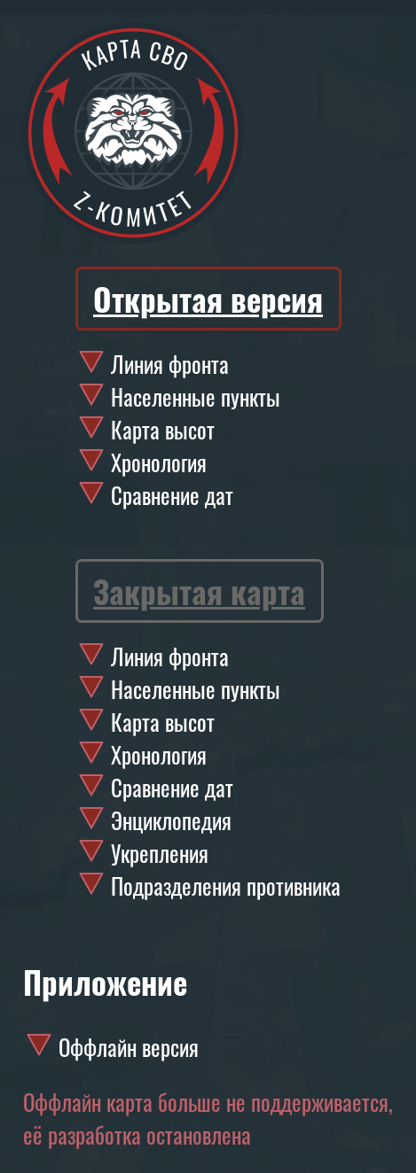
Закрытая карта (199, 591)
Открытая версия (208, 299)
